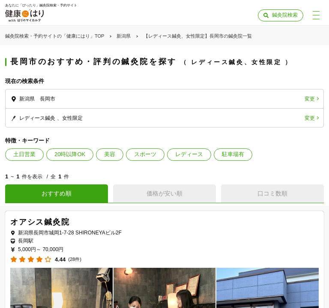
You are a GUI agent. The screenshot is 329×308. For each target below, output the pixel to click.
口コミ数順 (272, 193)
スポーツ (145, 154)
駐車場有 (233, 154)
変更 (310, 98)
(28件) (74, 259)
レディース (189, 154)
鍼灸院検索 (285, 15)
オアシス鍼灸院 (40, 222)
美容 (109, 154)
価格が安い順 (164, 193)
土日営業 (24, 154)
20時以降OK (69, 154)
